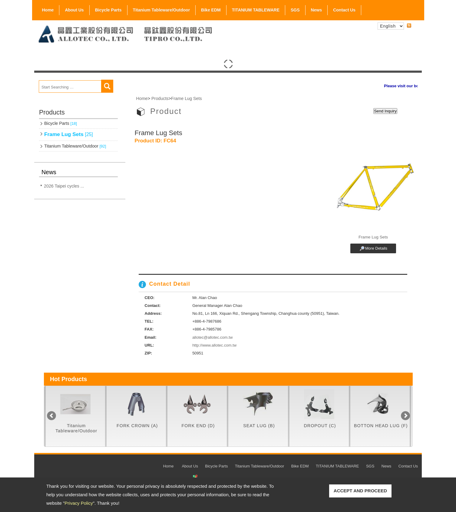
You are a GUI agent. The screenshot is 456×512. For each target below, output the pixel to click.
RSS (409, 26)
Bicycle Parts (108, 8)
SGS (295, 8)
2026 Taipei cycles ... (64, 186)
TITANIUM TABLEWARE (255, 10)
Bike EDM (211, 10)
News (316, 10)
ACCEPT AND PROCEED (360, 490)
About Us (74, 8)
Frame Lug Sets (68, 134)
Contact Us (344, 10)
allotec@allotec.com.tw (212, 337)
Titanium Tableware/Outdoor (161, 10)
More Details (376, 248)
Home (48, 10)
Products (159, 98)
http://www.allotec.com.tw (214, 345)
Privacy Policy (78, 503)
